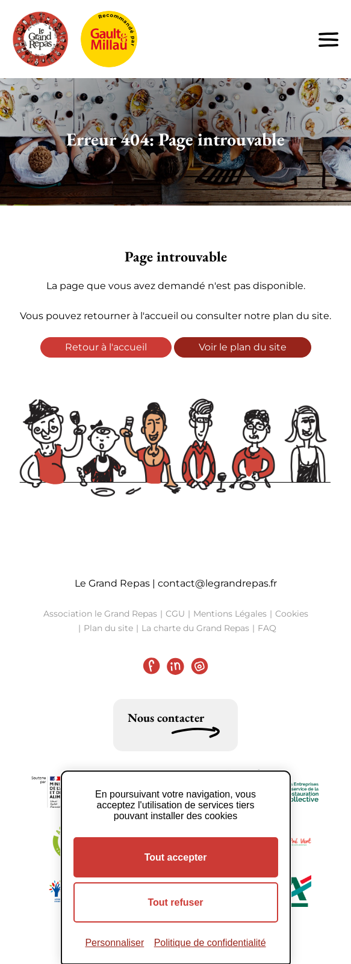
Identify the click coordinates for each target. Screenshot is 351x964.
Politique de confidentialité (210, 943)
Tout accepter (175, 857)
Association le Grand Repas (100, 613)
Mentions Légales (230, 613)
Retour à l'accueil (106, 347)
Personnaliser (114, 943)
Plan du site (108, 628)
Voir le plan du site (243, 347)
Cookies (291, 613)
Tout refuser (175, 902)
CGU (175, 613)
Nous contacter (166, 717)
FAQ (267, 628)
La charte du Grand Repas (195, 628)
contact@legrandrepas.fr (217, 583)
